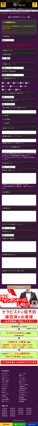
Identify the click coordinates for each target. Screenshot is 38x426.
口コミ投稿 (19, 424)
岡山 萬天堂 (20, 410)
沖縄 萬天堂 (12, 415)
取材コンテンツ (5, 401)
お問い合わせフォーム (24, 392)
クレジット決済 (22, 373)
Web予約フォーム (23, 396)
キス (4, 83)
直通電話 (6, 424)
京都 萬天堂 (12, 408)
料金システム (5, 377)
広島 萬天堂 (28, 410)
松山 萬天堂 (28, 412)
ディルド (5, 86)
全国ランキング (22, 382)
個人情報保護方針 (23, 399)
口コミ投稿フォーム (23, 394)
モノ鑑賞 (23, 86)
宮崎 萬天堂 (28, 414)
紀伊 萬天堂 (4, 410)
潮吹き (18, 89)
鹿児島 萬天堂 (5, 415)
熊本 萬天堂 (20, 414)
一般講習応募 (22, 386)
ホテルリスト (22, 377)
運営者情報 (21, 397)
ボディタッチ (14, 86)
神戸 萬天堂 (12, 410)
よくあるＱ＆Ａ (5, 394)
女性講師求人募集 (23, 388)
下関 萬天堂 (12, 412)
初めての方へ (5, 373)
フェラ (11, 89)
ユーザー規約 (22, 379)
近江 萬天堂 (4, 408)
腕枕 (22, 83)
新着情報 (4, 396)
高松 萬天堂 (20, 412)
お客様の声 (4, 388)
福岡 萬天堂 (4, 414)
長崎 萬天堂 (12, 414)
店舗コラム (21, 375)
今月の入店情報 (5, 381)
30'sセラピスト (5, 384)
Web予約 (32, 424)
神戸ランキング (22, 381)
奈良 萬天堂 (28, 408)
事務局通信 (21, 401)
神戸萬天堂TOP (22, 390)
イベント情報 (5, 397)
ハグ (9, 83)
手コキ (4, 89)
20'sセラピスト (5, 382)
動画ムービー (5, 392)
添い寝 (15, 83)
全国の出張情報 (5, 399)
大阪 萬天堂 (20, 408)
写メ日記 (4, 390)
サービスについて (6, 375)
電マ (27, 83)
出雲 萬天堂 (4, 412)
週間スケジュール (6, 379)
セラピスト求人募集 (23, 384)
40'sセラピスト (5, 386)
